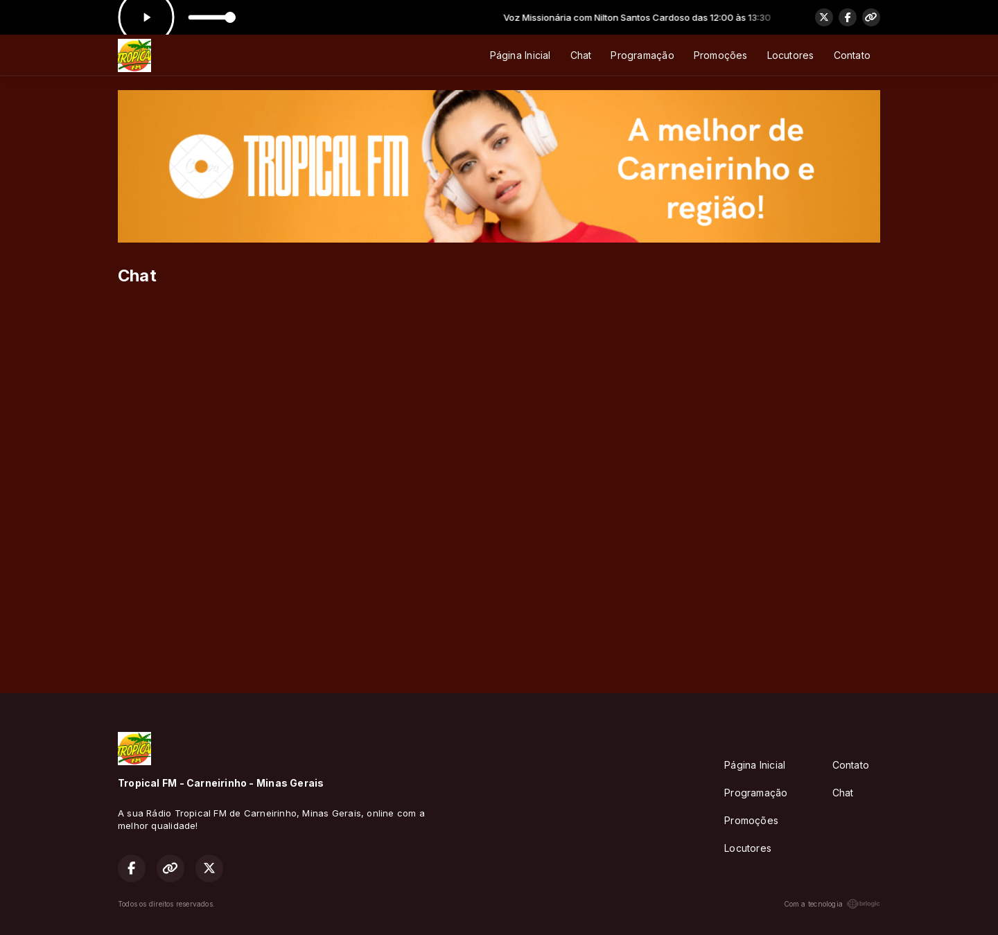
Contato (852, 55)
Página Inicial (520, 55)
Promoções (721, 55)
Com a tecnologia (832, 904)
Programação (642, 55)
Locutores (790, 55)
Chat (581, 55)
